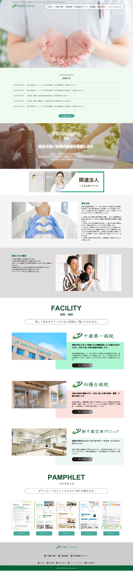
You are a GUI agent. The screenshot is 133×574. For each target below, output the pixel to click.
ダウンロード (21, 535)
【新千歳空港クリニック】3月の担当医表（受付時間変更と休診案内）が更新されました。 (55, 106)
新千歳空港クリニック (81, 7)
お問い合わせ (101, 7)
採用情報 (92, 7)
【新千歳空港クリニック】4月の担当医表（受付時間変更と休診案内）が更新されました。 (55, 90)
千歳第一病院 (59, 7)
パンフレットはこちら (114, 7)
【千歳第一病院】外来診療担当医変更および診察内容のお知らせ (47, 96)
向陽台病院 (68, 7)
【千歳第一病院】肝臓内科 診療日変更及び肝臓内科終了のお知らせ (48, 101)
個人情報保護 (90, 566)
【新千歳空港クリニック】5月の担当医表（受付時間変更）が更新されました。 (52, 85)
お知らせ (50, 7)
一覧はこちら (66, 116)
